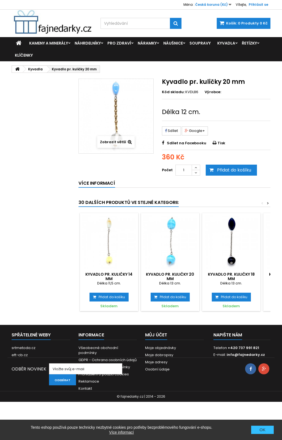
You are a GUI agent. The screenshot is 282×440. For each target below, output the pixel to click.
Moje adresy (156, 362)
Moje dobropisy (159, 355)
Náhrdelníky (88, 43)
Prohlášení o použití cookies (103, 374)
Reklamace (88, 381)
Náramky (147, 43)
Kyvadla (226, 43)
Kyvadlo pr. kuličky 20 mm (170, 276)
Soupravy (200, 43)
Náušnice (173, 43)
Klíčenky (24, 55)
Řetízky (249, 43)
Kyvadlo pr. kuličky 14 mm (108, 276)
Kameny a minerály (48, 43)
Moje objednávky (160, 347)
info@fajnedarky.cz (246, 354)
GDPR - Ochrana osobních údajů (107, 359)
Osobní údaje (157, 369)
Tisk (221, 143)
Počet (167, 170)
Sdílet (171, 130)
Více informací (121, 432)
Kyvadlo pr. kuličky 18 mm (231, 276)
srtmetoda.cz (24, 347)
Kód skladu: (173, 92)
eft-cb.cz (20, 355)
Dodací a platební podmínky (104, 367)
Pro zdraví (119, 43)
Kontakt (85, 388)
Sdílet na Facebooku (186, 143)
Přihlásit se (258, 4)
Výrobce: (213, 92)
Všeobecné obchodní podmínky (98, 350)
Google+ (195, 130)
